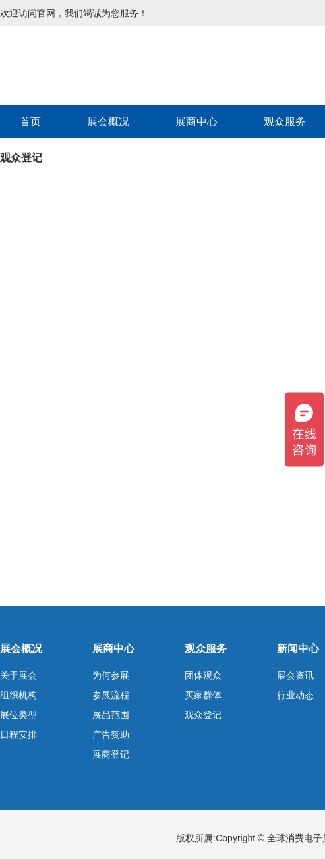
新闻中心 (298, 648)
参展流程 (110, 695)
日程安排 (18, 734)
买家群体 (203, 695)
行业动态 (295, 695)
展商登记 (110, 754)
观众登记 (203, 714)
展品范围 (110, 714)
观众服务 (206, 648)
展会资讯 (295, 675)
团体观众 (203, 675)
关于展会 (18, 675)
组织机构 (18, 695)
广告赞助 (110, 734)
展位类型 (18, 714)
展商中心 (196, 121)
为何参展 (110, 675)
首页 (30, 121)
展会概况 (108, 121)
